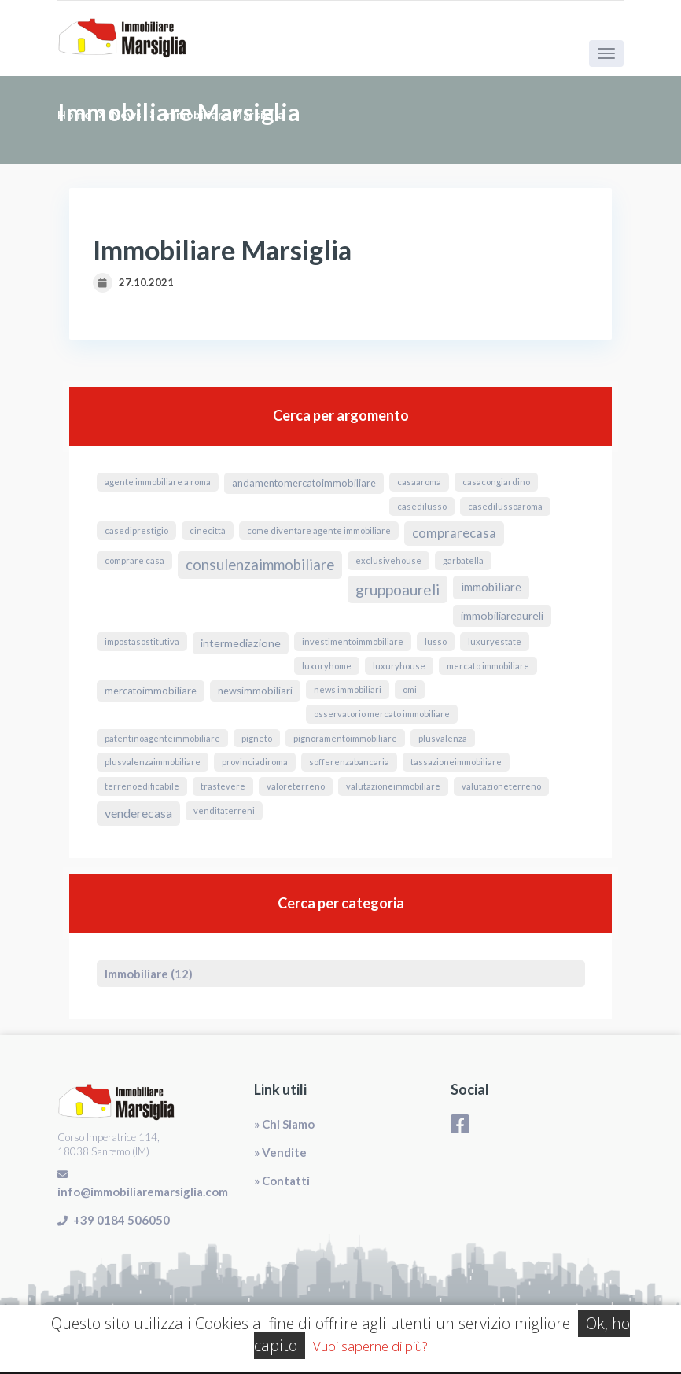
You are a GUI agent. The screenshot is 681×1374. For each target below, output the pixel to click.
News (127, 114)
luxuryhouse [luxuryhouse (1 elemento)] (399, 666)
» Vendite (280, 1152)
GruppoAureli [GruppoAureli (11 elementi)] (397, 589)
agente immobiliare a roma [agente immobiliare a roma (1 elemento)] (158, 482)
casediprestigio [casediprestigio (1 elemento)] (136, 530)
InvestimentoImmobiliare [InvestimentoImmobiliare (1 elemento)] (352, 641)
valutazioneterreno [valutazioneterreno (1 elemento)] (501, 786)
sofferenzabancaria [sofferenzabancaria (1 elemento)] (349, 762)
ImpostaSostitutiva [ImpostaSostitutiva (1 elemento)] (142, 641)
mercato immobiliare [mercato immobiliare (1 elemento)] (488, 666)
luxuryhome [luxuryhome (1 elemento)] (327, 666)
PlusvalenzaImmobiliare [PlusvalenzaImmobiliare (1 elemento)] (153, 762)
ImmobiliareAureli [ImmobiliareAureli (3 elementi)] (502, 615)
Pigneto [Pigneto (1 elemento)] (256, 738)
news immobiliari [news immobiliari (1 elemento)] (347, 689)
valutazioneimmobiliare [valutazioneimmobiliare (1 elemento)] (393, 786)
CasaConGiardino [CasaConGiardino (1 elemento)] (496, 482)
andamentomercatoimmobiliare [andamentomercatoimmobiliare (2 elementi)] (304, 483)
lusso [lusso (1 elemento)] (436, 641)
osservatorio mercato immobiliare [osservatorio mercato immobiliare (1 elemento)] (382, 714)
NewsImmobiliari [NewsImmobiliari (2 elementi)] (255, 690)
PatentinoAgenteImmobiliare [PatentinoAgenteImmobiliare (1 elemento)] (162, 738)
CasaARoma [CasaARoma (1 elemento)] (419, 482)
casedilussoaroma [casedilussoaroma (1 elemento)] (505, 506)
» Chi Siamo (284, 1124)
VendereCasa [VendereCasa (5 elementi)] (138, 812)
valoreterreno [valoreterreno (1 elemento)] (296, 786)
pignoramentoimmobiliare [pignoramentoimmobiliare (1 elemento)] (345, 738)
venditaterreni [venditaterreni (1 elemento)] (224, 810)
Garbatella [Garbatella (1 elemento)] (463, 560)
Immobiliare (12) (149, 974)
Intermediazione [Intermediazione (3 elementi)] (241, 643)
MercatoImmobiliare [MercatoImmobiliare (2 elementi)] (151, 690)
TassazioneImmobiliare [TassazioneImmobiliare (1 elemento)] (456, 762)
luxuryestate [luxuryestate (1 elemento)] (494, 641)
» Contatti (282, 1180)
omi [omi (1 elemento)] (410, 689)
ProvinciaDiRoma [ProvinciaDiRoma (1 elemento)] (255, 762)
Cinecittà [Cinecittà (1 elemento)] (208, 530)
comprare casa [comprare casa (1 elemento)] (134, 560)
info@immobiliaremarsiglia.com (142, 1191)
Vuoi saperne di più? (370, 1346)
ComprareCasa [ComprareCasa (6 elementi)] (454, 533)
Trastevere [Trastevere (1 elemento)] (223, 786)
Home (73, 114)
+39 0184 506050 (121, 1220)
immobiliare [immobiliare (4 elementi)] (491, 587)
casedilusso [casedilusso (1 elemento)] (422, 506)
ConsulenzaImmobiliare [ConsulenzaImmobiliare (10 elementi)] (260, 564)
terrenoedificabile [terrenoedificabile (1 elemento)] (142, 786)
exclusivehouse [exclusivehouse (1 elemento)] (388, 560)
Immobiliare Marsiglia (224, 114)
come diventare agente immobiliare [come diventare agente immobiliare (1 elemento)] (319, 530)
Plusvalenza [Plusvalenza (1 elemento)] (442, 738)
